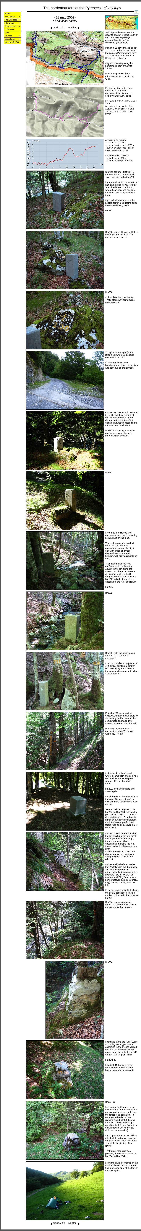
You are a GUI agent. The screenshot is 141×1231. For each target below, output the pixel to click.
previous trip (59, 27)
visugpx (122, 140)
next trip (72, 27)
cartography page (122, 95)
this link (122, 40)
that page (115, 673)
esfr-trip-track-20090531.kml (120, 32)
